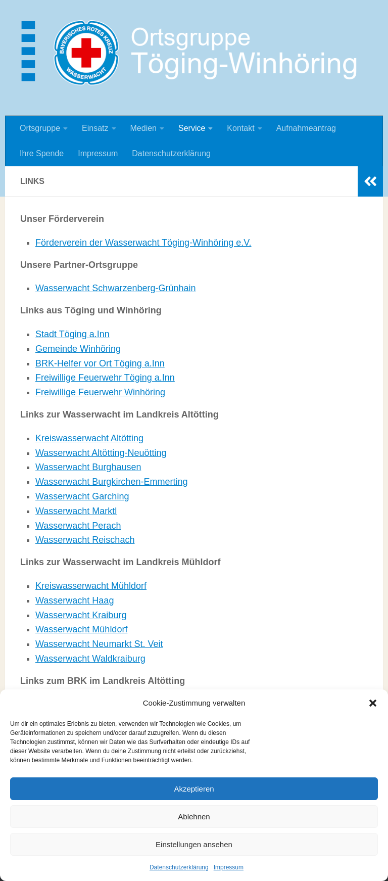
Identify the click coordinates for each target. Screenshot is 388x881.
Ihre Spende (42, 153)
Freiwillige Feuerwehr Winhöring (100, 392)
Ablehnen (194, 816)
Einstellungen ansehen (194, 844)
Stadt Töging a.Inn (72, 334)
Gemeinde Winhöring (78, 349)
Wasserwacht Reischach (84, 540)
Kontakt (240, 128)
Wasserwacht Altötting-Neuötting (100, 453)
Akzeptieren (194, 788)
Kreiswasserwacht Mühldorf (91, 586)
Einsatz (95, 128)
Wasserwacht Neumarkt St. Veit (99, 644)
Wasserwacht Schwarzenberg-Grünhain (115, 288)
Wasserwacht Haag (74, 600)
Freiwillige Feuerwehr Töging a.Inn (105, 378)
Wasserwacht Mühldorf (81, 629)
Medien (143, 128)
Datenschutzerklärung (179, 867)
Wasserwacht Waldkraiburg (90, 659)
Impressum (229, 867)
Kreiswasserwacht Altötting (89, 438)
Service (191, 128)
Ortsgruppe (40, 128)
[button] (373, 703)
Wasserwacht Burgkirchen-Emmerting (111, 482)
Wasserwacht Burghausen (88, 467)
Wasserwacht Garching (82, 496)
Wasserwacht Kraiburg (80, 615)
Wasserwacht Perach (78, 526)
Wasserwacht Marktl (76, 511)
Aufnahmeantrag (306, 128)
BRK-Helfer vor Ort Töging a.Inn (100, 363)
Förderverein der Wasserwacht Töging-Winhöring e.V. (143, 243)
